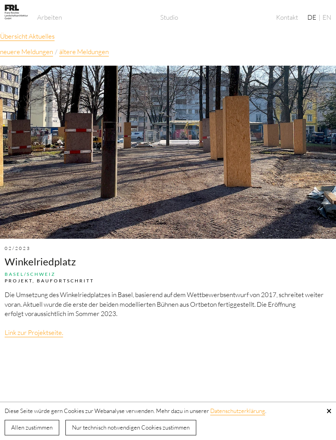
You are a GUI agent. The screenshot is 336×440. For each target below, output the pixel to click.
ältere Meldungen (84, 52)
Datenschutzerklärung (237, 411)
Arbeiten (49, 17)
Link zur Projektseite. (34, 332)
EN (326, 17)
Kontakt (287, 17)
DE (311, 17)
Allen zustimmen (32, 427)
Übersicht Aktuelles (27, 36)
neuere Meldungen (26, 52)
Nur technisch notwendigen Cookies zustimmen (131, 427)
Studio (169, 17)
